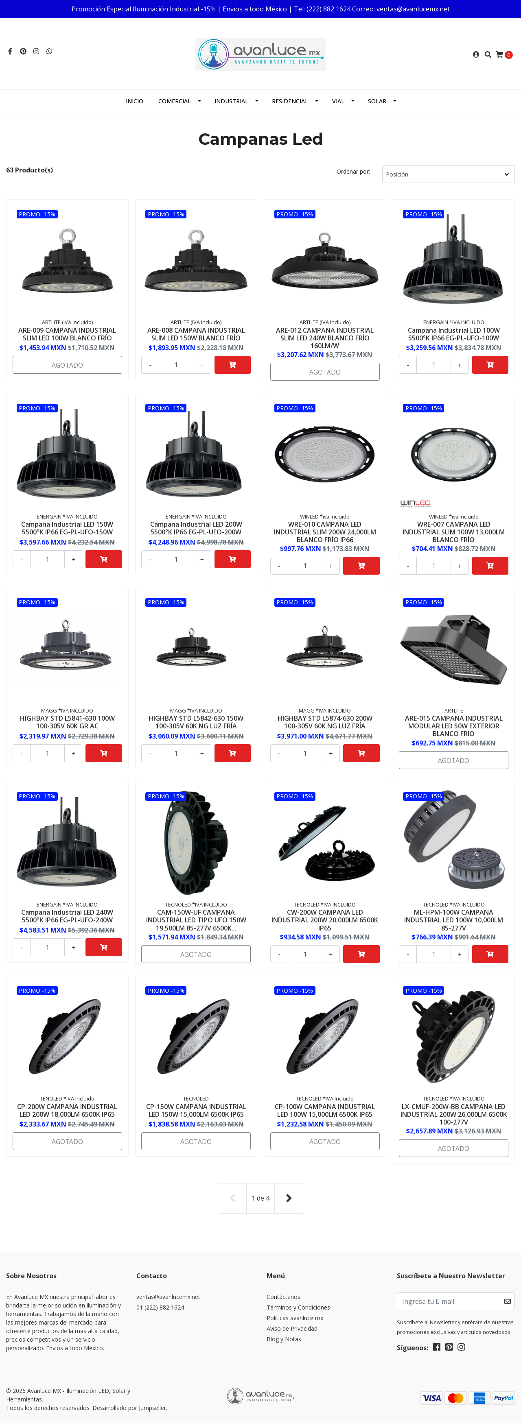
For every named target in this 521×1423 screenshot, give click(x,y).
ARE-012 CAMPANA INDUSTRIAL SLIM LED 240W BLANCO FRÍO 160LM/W (325, 337)
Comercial (174, 101)
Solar (377, 101)
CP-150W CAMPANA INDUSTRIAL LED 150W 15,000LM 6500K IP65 (196, 1109)
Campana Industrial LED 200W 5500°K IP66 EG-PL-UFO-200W (196, 527)
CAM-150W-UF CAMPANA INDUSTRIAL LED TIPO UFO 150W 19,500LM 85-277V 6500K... (196, 919)
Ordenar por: (353, 171)
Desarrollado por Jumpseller (129, 1406)
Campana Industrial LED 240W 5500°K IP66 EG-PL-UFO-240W (67, 915)
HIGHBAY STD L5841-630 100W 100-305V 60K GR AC (67, 721)
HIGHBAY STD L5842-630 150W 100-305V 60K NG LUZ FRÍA (196, 721)
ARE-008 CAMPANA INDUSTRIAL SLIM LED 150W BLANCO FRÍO (196, 333)
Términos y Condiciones (298, 1306)
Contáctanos (283, 1295)
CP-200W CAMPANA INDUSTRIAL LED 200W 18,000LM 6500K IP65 (67, 1109)
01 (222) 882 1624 (160, 1306)
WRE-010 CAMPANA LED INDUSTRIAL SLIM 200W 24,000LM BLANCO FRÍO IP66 (325, 531)
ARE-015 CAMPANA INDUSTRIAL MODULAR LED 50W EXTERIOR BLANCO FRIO (454, 725)
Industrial (231, 101)
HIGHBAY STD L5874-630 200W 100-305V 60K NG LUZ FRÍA (325, 721)
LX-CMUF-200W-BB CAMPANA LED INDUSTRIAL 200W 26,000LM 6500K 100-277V (454, 1113)
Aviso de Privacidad (292, 1327)
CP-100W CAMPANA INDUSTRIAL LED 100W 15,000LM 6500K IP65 (325, 1109)
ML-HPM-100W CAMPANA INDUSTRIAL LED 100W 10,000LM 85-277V (453, 919)
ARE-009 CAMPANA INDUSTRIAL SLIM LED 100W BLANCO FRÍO (67, 333)
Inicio (134, 101)
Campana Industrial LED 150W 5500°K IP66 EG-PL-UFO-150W (67, 527)
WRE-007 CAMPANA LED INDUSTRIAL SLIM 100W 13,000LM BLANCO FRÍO (454, 531)
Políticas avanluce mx (295, 1317)
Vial (338, 101)
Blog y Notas (284, 1338)
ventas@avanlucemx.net (168, 1295)
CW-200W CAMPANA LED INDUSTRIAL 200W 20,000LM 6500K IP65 (324, 919)
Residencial (290, 101)
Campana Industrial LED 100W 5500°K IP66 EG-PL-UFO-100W (454, 333)
